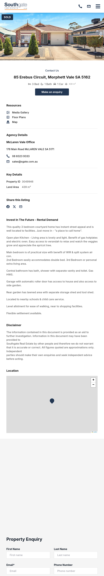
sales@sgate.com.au (25, 161)
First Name (13, 549)
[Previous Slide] (4, 36)
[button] (52, 36)
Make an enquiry (52, 92)
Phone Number (63, 564)
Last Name (60, 549)
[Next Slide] (100, 36)
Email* (10, 564)
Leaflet (94, 432)
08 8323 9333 (21, 156)
